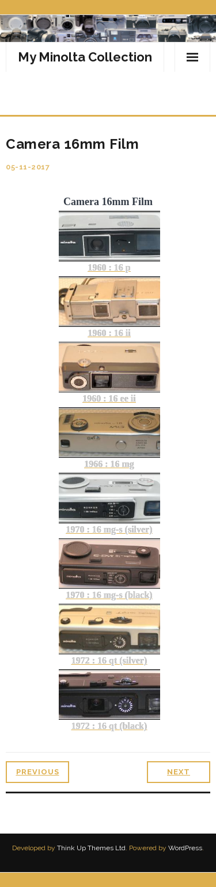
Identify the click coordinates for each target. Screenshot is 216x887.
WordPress (185, 848)
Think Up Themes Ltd (91, 848)
